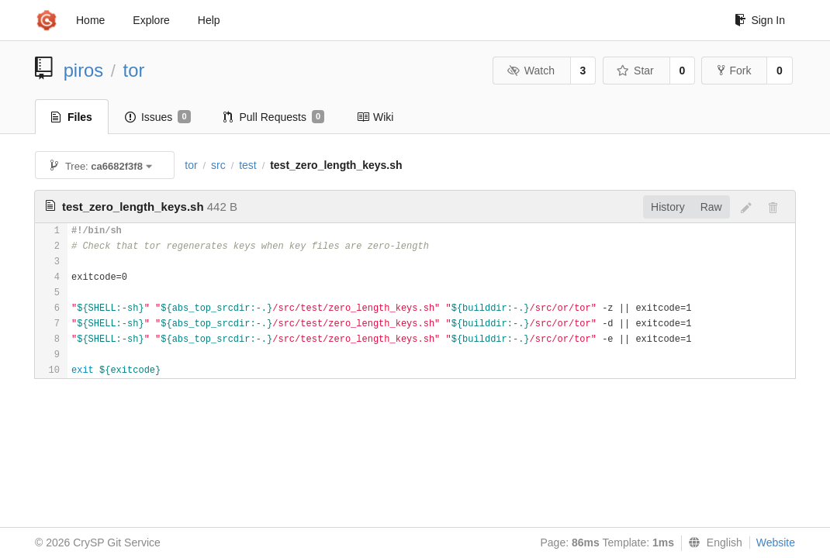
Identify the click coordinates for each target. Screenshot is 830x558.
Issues (158, 117)
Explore (151, 20)
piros (84, 70)
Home (90, 20)
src (218, 165)
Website (775, 542)
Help (209, 20)
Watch (531, 70)
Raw (711, 207)
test (248, 165)
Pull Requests (274, 117)
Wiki (375, 117)
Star (635, 70)
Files (71, 117)
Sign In (760, 20)
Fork (734, 70)
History (668, 207)
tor (134, 70)
